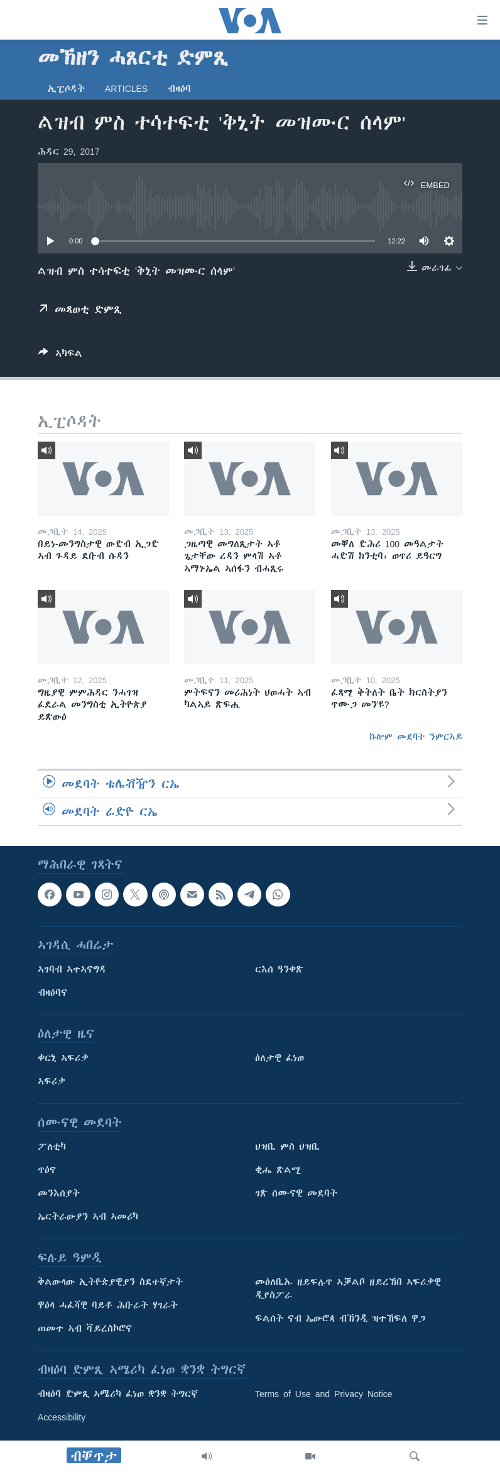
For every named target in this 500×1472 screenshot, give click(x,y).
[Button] (60, 355)
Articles (126, 88)
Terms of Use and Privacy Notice (324, 1394)
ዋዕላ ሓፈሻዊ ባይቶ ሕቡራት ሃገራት (108, 1305)
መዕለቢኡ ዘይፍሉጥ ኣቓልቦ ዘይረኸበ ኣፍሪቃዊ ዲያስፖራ (348, 1288)
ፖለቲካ (52, 1146)
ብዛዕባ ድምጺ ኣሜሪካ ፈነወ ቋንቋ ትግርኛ (118, 1394)
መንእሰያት (59, 1193)
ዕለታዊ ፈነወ (279, 1058)
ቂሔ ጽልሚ (278, 1170)
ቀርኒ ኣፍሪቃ (63, 1058)
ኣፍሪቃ (51, 1081)
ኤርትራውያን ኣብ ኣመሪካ (88, 1216)
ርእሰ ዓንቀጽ (279, 969)
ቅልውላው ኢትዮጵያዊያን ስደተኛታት (110, 1282)
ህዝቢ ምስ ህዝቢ (287, 1146)
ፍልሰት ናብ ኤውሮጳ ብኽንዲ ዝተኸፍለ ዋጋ (340, 1318)
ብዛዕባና (52, 992)
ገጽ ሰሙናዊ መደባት (296, 1193)
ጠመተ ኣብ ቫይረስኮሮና (85, 1328)
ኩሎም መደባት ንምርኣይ (415, 737)
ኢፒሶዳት (66, 88)
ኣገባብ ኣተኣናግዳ (72, 969)
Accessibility (61, 1417)
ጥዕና (47, 1170)
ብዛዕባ (179, 88)
